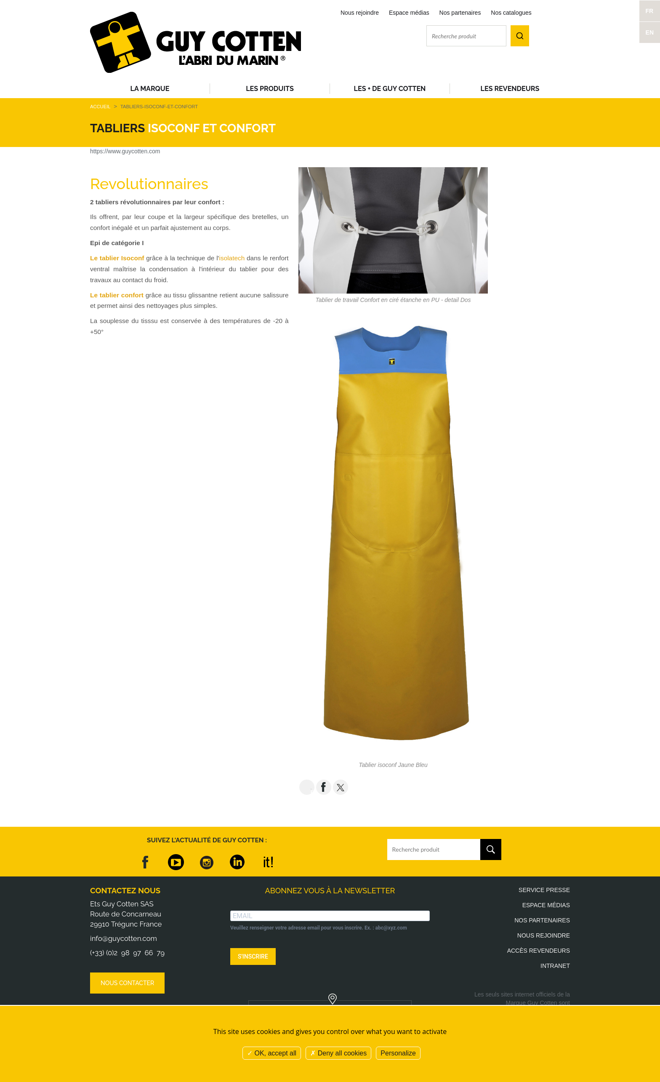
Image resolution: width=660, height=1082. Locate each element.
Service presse (544, 890)
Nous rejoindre (360, 12)
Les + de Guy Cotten (390, 89)
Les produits (270, 89)
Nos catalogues (511, 12)
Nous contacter (127, 983)
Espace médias (409, 12)
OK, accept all (271, 1053)
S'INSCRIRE (253, 956)
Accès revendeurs (538, 950)
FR (650, 11)
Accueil (100, 106)
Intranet (555, 965)
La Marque (150, 89)
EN (650, 32)
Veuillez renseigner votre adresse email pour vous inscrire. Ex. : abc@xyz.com (318, 928)
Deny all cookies (338, 1053)
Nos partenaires (460, 12)
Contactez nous (125, 890)
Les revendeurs (510, 89)
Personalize (398, 1053)
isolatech (232, 258)
